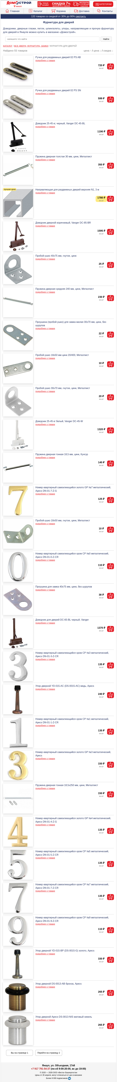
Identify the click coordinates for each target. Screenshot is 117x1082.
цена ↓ (97, 50)
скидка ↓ (108, 50)
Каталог (35, 10)
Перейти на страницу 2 (48, 1053)
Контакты (104, 10)
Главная (12, 10)
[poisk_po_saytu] (52, 39)
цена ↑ (87, 50)
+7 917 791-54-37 (40, 1068)
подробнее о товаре (45, 60)
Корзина (58, 10)
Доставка (81, 10)
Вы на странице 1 (19, 1053)
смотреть (81, 16)
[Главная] (19, 3)
